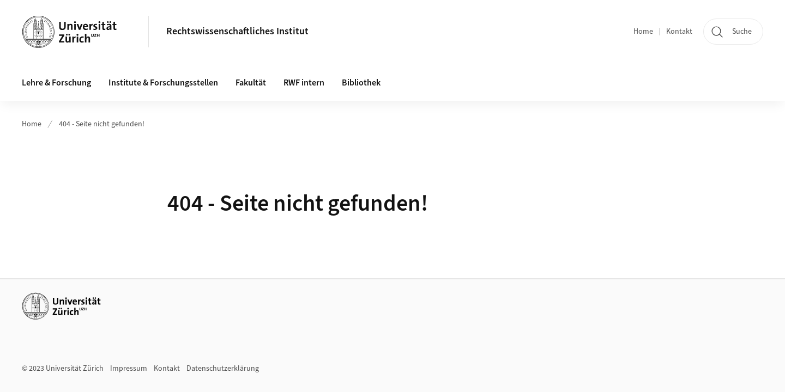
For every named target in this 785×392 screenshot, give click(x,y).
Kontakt (679, 31)
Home (643, 31)
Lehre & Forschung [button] (56, 83)
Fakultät (250, 83)
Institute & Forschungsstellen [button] (163, 83)
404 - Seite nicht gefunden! (101, 124)
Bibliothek (361, 83)
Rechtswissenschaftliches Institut (237, 31)
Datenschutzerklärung (222, 368)
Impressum (128, 368)
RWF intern (303, 83)
